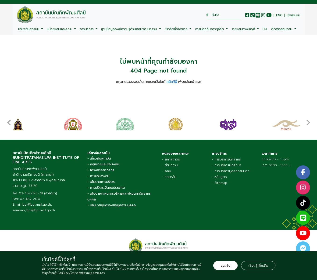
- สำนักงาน (170, 163)
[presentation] (9, 119)
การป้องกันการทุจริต (210, 29)
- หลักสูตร (219, 175)
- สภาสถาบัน (171, 157)
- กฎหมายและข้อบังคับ (103, 162)
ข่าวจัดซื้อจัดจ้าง (177, 29)
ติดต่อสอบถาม (282, 29)
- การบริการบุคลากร (226, 157)
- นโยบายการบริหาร (101, 180)
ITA (265, 29)
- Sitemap (219, 181)
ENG (279, 15)
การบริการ (87, 29)
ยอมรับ (225, 265)
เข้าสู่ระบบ (293, 15)
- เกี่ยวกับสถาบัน (99, 156)
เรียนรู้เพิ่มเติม (258, 265)
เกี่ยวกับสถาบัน (29, 29)
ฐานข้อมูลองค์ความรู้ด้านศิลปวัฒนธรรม (129, 29)
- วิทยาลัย (169, 175)
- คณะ (166, 169)
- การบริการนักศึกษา (226, 163)
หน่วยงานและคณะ (60, 29)
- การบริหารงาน (98, 174)
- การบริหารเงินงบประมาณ (106, 186)
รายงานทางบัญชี (244, 29)
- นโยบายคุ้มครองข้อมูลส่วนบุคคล (111, 203)
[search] (224, 15)
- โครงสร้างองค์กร (100, 168)
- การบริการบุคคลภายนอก (230, 169)
